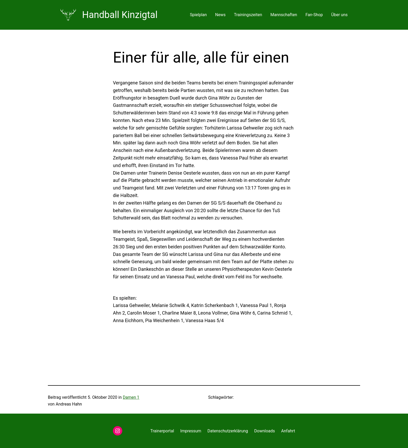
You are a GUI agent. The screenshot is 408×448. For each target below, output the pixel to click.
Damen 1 (131, 397)
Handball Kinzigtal (120, 14)
